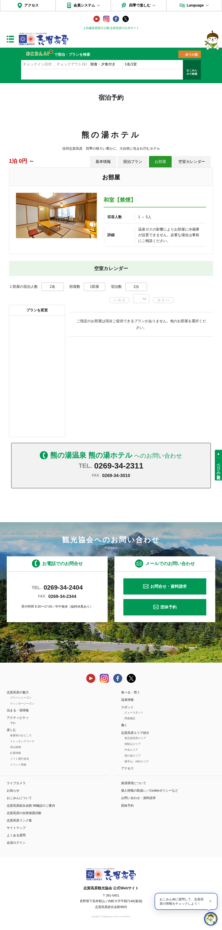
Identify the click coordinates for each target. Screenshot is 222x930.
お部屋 (160, 161)
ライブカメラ (16, 783)
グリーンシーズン (21, 697)
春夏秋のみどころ (21, 735)
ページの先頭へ (218, 469)
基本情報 (103, 161)
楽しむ (11, 730)
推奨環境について (133, 783)
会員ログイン (16, 842)
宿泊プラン (132, 161)
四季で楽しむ (140, 5)
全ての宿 (191, 54)
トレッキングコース (22, 741)
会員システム (84, 5)
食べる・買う (130, 692)
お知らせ (13, 790)
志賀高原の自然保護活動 (24, 813)
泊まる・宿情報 (18, 710)
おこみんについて (19, 798)
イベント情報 (18, 764)
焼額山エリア (132, 744)
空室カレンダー (191, 161)
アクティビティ (18, 717)
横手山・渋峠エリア (136, 761)
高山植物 (15, 747)
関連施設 (129, 718)
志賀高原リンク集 (19, 820)
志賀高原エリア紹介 (135, 733)
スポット (127, 707)
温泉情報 (127, 699)
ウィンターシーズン (22, 703)
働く (124, 725)
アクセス (31, 5)
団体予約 (168, 607)
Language (195, 5)
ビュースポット (133, 712)
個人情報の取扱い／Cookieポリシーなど (149, 790)
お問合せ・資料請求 (168, 586)
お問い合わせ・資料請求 (138, 798)
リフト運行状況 (19, 758)
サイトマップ (16, 828)
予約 (13, 723)
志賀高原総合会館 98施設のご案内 (31, 805)
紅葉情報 (15, 753)
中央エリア (131, 749)
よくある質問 (16, 835)
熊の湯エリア (132, 755)
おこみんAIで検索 (191, 72)
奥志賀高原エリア (135, 738)
